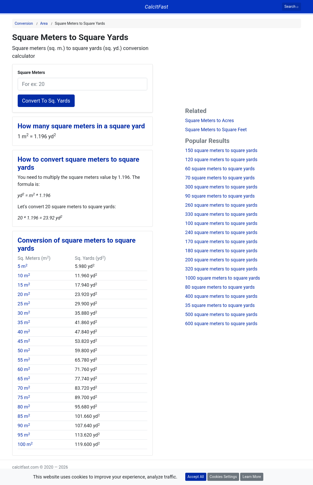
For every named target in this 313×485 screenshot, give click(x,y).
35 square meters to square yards (220, 305)
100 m (25, 444)
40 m (24, 332)
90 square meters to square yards (220, 196)
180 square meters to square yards (221, 250)
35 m (24, 322)
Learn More (251, 477)
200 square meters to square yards (221, 259)
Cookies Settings (223, 477)
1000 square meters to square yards (222, 278)
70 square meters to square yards (220, 177)
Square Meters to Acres (209, 120)
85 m (24, 416)
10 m (24, 275)
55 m (24, 360)
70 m (24, 388)
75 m (24, 397)
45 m (24, 341)
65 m (24, 378)
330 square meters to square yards (221, 214)
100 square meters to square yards (221, 223)
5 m (23, 266)
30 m (24, 313)
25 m (24, 303)
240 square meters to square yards (221, 232)
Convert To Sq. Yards (46, 101)
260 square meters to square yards (221, 205)
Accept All (196, 477)
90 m (24, 425)
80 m (24, 407)
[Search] (291, 7)
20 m (24, 294)
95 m (24, 435)
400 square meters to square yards (221, 296)
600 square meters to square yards (221, 323)
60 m (24, 369)
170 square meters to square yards (221, 241)
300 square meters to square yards (221, 187)
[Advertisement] (243, 68)
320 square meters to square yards (221, 269)
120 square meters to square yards (221, 159)
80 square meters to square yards (220, 287)
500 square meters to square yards (221, 314)
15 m (24, 285)
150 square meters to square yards (221, 150)
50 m (24, 350)
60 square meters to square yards (220, 168)
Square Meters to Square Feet (216, 129)
